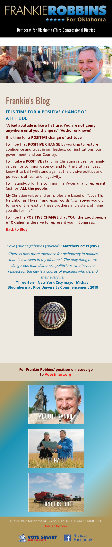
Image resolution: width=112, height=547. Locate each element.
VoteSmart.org (58, 374)
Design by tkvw (56, 526)
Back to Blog (16, 229)
